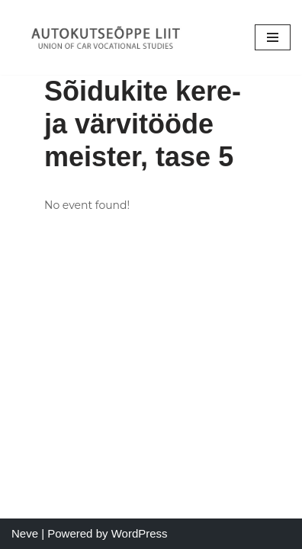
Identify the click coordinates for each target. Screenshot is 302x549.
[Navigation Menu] (273, 37)
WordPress (139, 533)
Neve (24, 533)
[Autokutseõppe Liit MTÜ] (106, 37)
